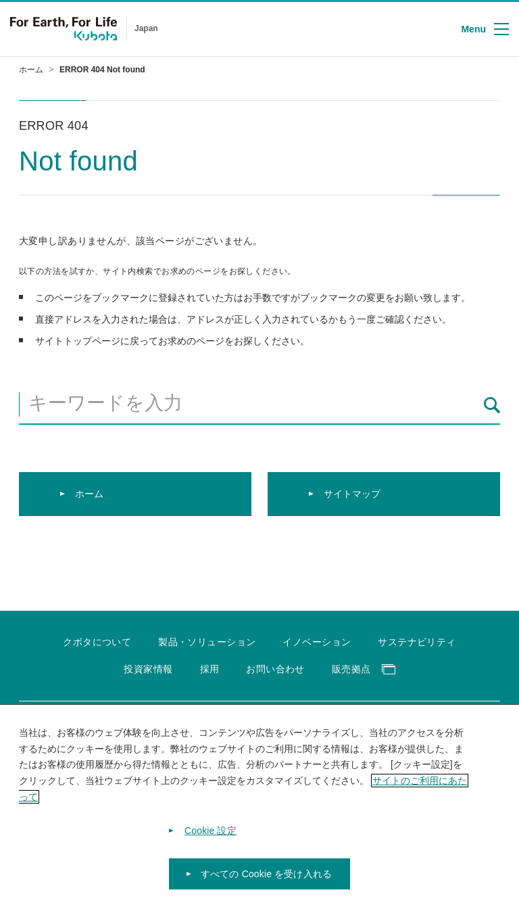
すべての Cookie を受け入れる (266, 883)
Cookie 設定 (210, 840)
